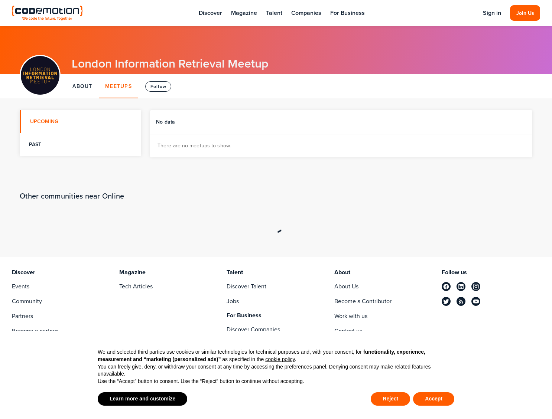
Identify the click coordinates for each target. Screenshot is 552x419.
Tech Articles (136, 286)
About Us (346, 286)
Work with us (350, 316)
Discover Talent (246, 286)
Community (27, 301)
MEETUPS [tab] (118, 86)
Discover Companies (253, 329)
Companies (306, 13)
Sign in (492, 13)
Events (20, 286)
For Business (347, 13)
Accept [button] (433, 399)
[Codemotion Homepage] (47, 13)
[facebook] (446, 286)
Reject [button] (390, 399)
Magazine (244, 13)
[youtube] (475, 301)
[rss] (461, 301)
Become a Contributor (363, 301)
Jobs (233, 301)
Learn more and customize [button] (142, 399)
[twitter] (446, 301)
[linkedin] (461, 286)
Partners (22, 316)
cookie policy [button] (280, 359)
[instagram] (475, 286)
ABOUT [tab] (82, 86)
